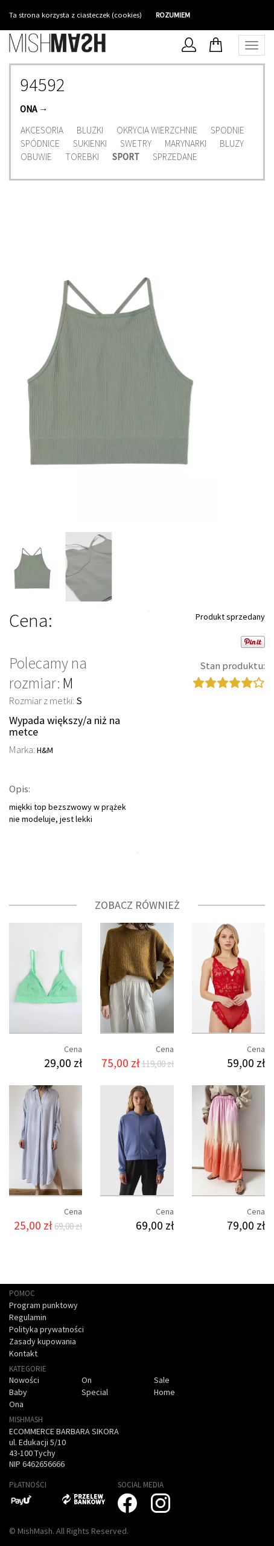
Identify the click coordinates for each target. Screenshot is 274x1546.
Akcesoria (42, 130)
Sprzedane (175, 156)
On (86, 1379)
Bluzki (90, 130)
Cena (28, 621)
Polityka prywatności (46, 1329)
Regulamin (27, 1317)
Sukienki (90, 143)
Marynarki (185, 143)
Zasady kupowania (42, 1341)
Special (94, 1392)
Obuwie (36, 156)
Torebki (82, 156)
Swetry (135, 143)
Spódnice (40, 143)
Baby (18, 1392)
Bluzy (232, 143)
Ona (28, 109)
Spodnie (227, 130)
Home (164, 1392)
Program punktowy (43, 1305)
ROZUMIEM (173, 14)
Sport (125, 156)
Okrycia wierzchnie (156, 130)
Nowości (24, 1379)
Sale (162, 1379)
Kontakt (23, 1353)
